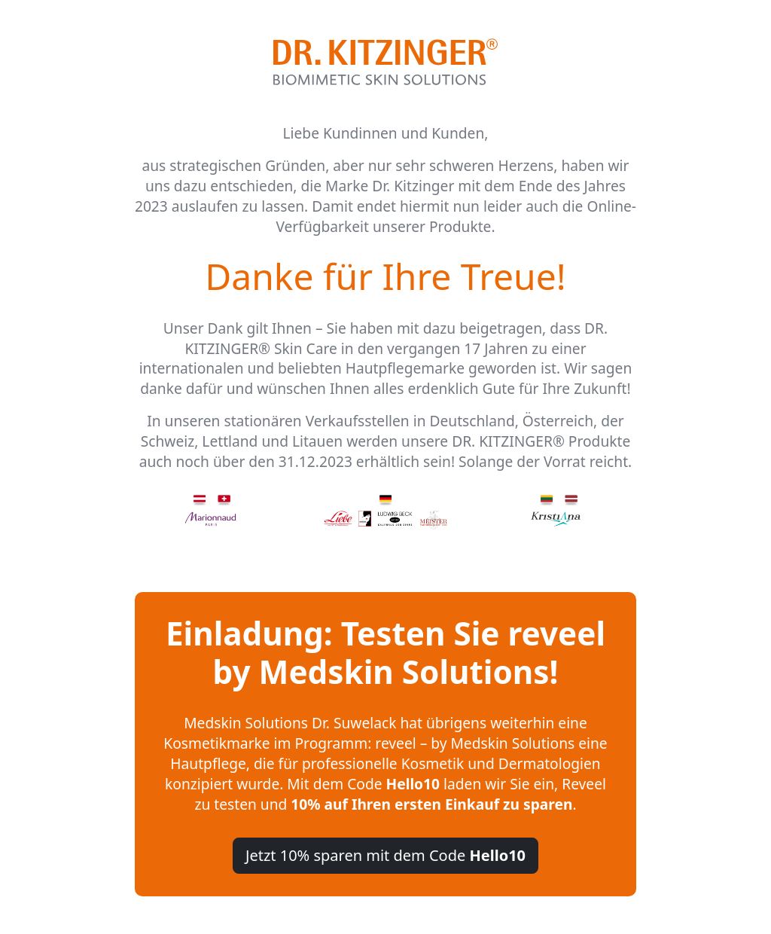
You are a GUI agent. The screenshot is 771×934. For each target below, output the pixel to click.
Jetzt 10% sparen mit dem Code (385, 855)
